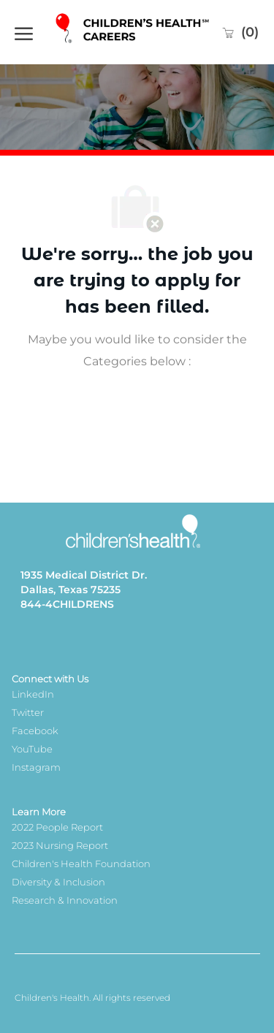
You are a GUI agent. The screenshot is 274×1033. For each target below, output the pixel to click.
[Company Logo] (133, 32)
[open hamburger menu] (24, 32)
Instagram (36, 767)
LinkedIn (33, 694)
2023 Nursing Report (60, 845)
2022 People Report (57, 827)
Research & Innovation (65, 900)
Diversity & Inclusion (58, 882)
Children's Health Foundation (81, 863)
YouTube (32, 749)
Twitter (28, 712)
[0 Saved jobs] (240, 32)
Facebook (35, 730)
